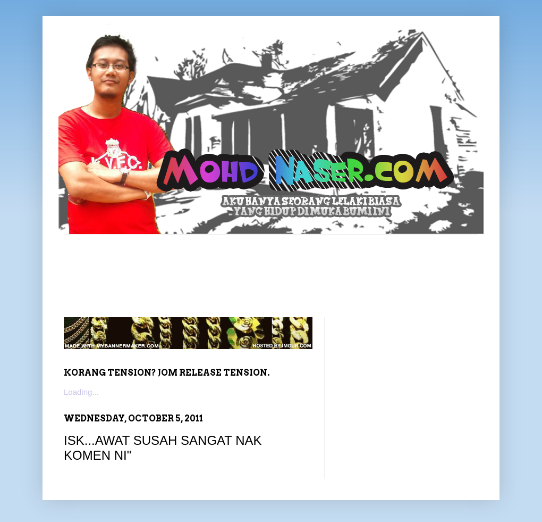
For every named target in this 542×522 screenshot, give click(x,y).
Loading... (81, 391)
